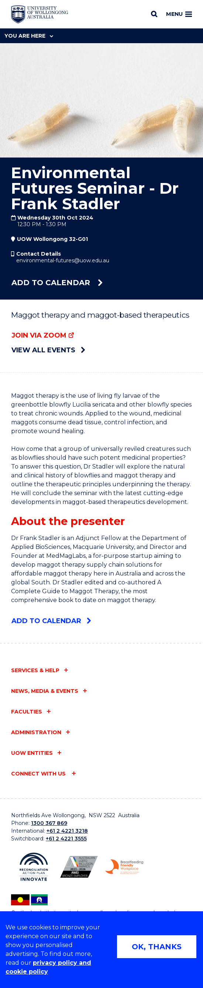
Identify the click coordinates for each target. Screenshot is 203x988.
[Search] (154, 14)
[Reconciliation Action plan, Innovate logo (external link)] (34, 867)
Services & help (35, 670)
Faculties (26, 711)
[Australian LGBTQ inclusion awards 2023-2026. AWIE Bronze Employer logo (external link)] (79, 867)
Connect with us (39, 773)
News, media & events (44, 691)
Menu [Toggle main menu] (179, 14)
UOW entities (32, 753)
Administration (36, 732)
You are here (28, 35)
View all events (48, 350)
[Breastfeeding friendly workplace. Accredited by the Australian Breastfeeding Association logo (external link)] (124, 867)
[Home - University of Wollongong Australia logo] (39, 14)
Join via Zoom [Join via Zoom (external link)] (38, 335)
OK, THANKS (157, 946)
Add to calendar (57, 282)
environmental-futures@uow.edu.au (62, 260)
